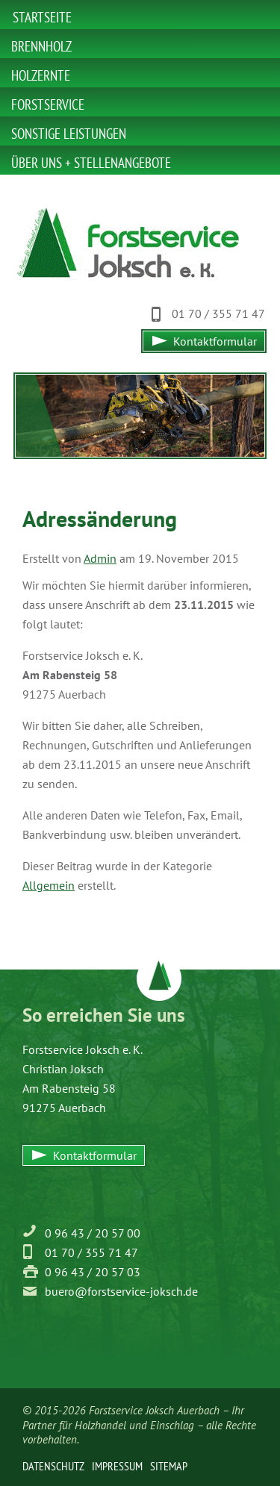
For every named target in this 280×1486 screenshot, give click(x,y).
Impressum (117, 1465)
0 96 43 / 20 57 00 (92, 1233)
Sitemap (168, 1465)
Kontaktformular (215, 341)
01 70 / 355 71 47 (218, 313)
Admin (100, 558)
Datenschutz (53, 1465)
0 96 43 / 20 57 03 (92, 1271)
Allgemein (48, 885)
